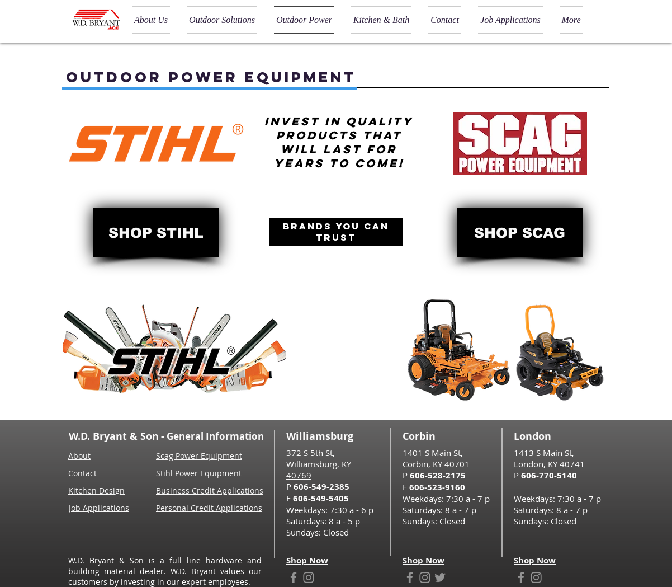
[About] (81, 455)
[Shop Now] (310, 560)
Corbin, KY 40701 (436, 463)
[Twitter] (440, 577)
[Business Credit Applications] (211, 490)
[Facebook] (293, 577)
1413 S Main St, (544, 452)
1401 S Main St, (433, 452)
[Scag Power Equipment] (200, 455)
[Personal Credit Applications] (211, 508)
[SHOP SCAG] (520, 232)
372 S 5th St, (310, 452)
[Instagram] (308, 577)
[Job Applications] (100, 508)
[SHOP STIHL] (156, 232)
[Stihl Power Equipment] (200, 473)
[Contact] (86, 473)
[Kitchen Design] (98, 490)
